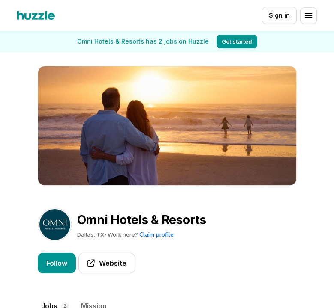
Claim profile (156, 235)
